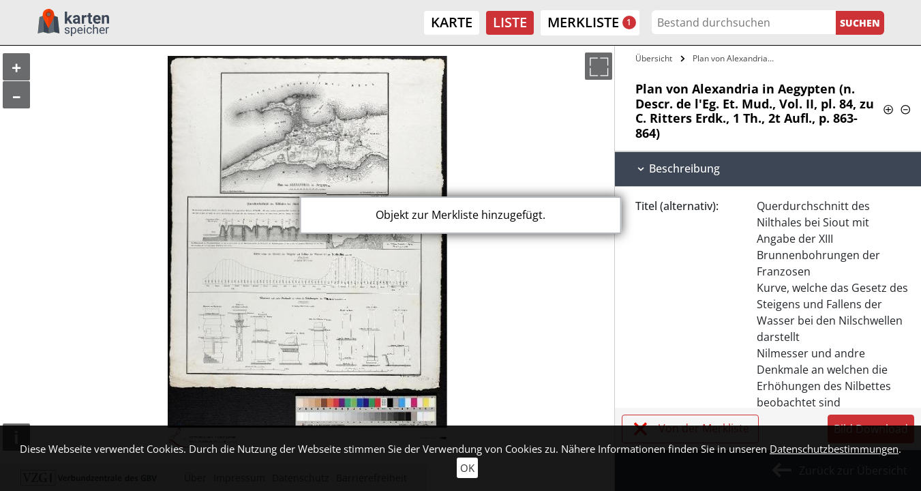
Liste (510, 22)
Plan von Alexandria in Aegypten (736, 58)
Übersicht (653, 58)
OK (467, 468)
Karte (451, 22)
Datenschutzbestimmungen (834, 449)
